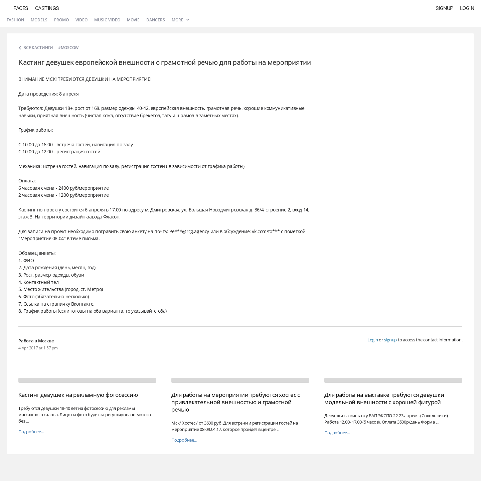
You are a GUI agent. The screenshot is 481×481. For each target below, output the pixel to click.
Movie (133, 20)
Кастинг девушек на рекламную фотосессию (78, 394)
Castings (47, 8)
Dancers (155, 20)
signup (390, 340)
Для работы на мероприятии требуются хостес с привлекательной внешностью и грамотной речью (235, 402)
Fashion (15, 20)
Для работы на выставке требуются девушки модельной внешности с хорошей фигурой (384, 398)
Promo (61, 20)
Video (81, 20)
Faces (20, 8)
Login (467, 8)
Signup (444, 8)
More (180, 20)
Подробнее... (31, 431)
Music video (107, 20)
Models (39, 20)
